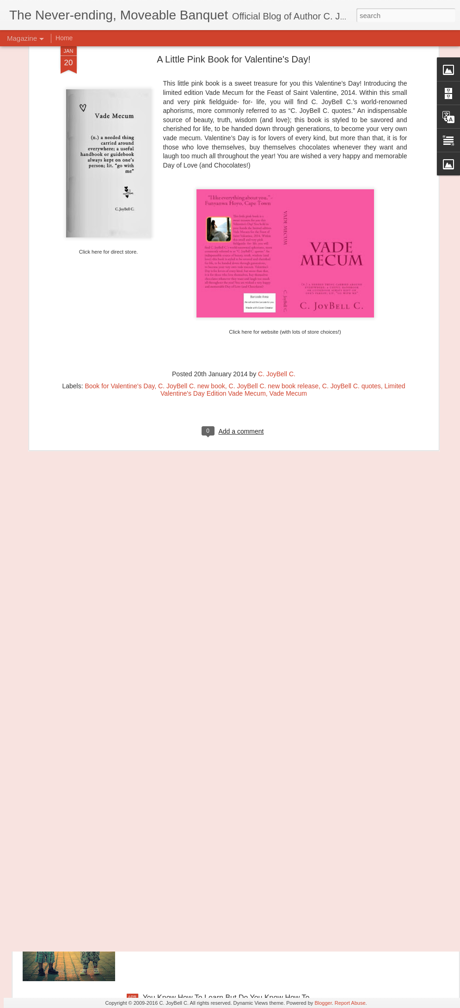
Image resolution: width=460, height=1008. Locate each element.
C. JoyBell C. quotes (351, 270)
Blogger (322, 1003)
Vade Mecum (288, 278)
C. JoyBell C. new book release (274, 270)
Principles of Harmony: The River (197, 787)
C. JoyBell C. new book (191, 270)
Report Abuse (350, 1003)
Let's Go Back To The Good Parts (197, 892)
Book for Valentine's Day (119, 270)
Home (64, 38)
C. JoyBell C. (276, 258)
